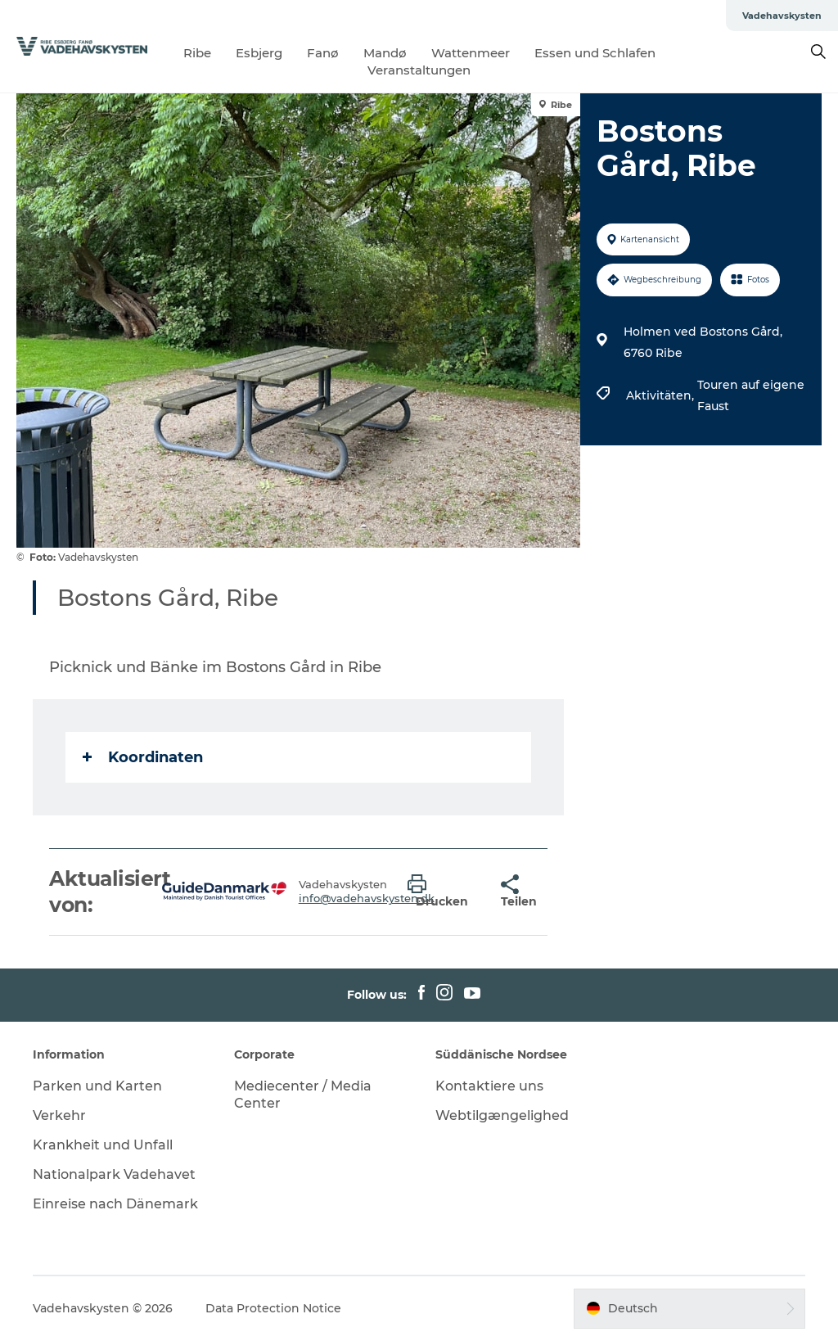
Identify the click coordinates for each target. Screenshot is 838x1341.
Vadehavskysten (782, 15)
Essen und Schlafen (595, 53)
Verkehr (59, 1115)
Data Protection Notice (273, 1308)
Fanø (323, 53)
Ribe (197, 53)
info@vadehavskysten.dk (367, 898)
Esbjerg (259, 53)
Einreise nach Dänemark (115, 1204)
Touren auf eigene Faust (750, 395)
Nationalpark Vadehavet (114, 1174)
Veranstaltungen (419, 70)
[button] (442, 891)
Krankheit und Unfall (103, 1145)
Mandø (385, 53)
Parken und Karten (97, 1086)
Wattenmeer (470, 53)
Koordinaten (143, 757)
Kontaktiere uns (489, 1086)
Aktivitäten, (661, 395)
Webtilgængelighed (502, 1115)
